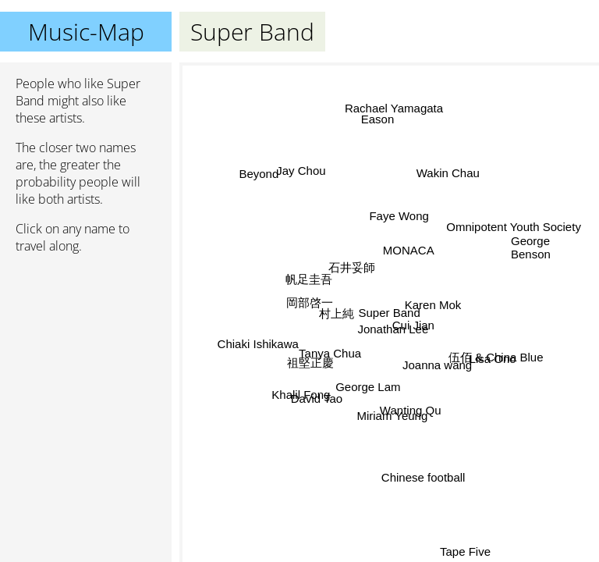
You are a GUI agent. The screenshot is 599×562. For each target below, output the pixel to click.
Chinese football (422, 477)
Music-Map (86, 32)
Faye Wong (398, 215)
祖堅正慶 (311, 364)
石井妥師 (351, 266)
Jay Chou (301, 170)
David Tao (317, 400)
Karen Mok (432, 304)
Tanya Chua (330, 354)
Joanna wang (436, 365)
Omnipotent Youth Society (512, 225)
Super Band (389, 312)
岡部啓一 (310, 302)
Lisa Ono (492, 358)
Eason (378, 119)
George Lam (367, 386)
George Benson (531, 247)
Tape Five (464, 551)
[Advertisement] (86, 349)
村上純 (336, 314)
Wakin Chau (446, 172)
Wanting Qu (410, 410)
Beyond (258, 173)
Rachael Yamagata (393, 108)
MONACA (411, 253)
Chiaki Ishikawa (258, 343)
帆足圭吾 (309, 279)
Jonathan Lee (392, 329)
